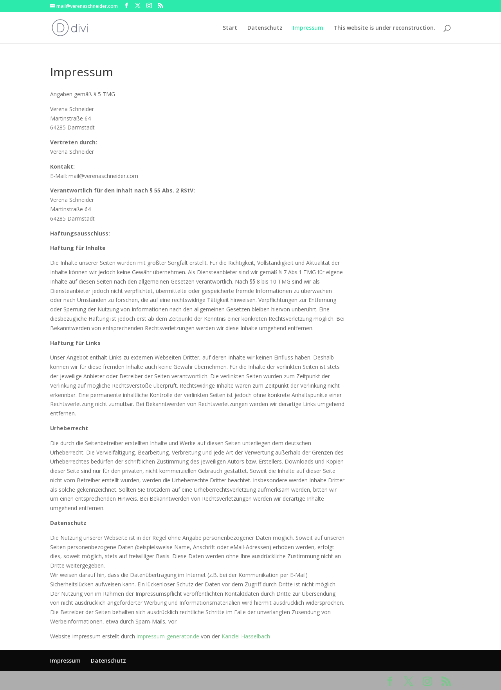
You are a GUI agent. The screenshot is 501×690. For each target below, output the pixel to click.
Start (230, 28)
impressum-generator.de (168, 636)
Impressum (308, 28)
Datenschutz (265, 28)
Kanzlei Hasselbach (246, 636)
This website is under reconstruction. (384, 28)
